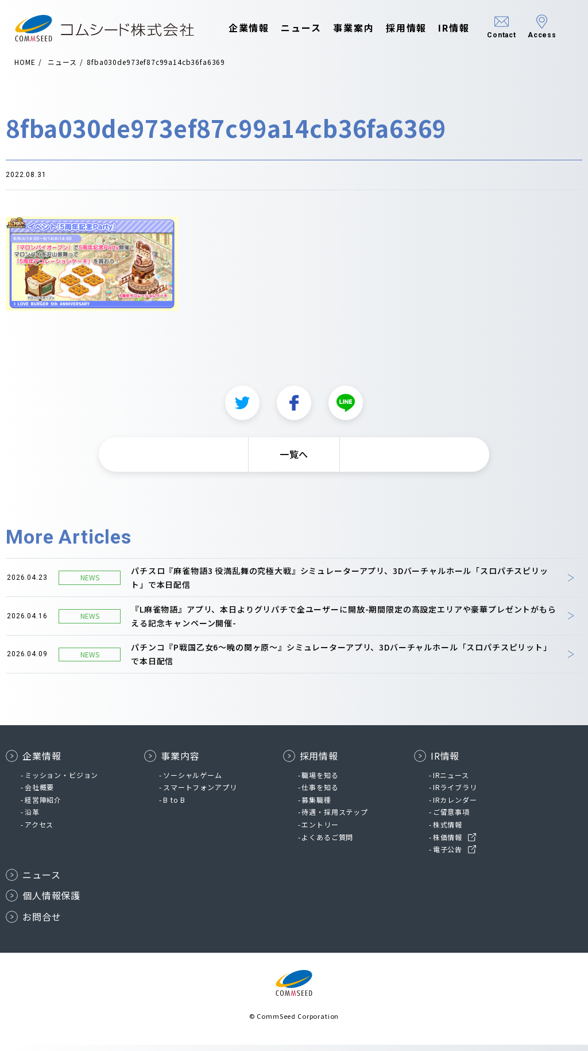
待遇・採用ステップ (334, 818)
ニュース (301, 27)
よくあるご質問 (327, 843)
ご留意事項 (451, 818)
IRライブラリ (455, 793)
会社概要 (39, 793)
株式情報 (447, 831)
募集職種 (316, 806)
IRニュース (451, 781)
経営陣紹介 (43, 806)
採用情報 (406, 27)
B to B (174, 806)
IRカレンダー (455, 806)
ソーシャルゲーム (192, 781)
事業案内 (353, 27)
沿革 (32, 818)
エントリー (319, 831)
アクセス (39, 831)
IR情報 (454, 27)
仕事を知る (319, 793)
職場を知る (319, 781)
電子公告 (447, 855)
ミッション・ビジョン (61, 781)
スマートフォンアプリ (200, 793)
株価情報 (447, 843)
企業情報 (249, 27)
